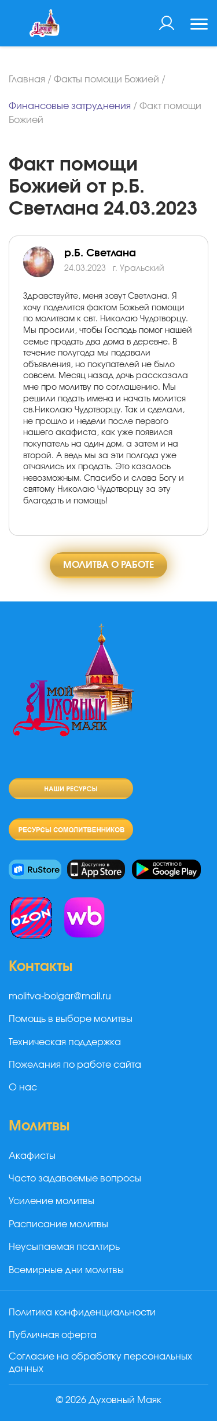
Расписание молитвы (58, 1224)
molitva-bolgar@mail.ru (60, 996)
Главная (27, 79)
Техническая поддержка (65, 1042)
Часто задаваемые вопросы (75, 1178)
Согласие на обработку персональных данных (100, 1362)
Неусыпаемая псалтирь (64, 1247)
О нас (23, 1087)
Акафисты (32, 1156)
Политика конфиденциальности (82, 1312)
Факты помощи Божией (106, 79)
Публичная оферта (53, 1335)
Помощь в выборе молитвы (71, 1019)
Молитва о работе (108, 565)
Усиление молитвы (51, 1201)
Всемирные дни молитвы (66, 1270)
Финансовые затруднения (70, 106)
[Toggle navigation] (199, 25)
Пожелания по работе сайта (75, 1065)
